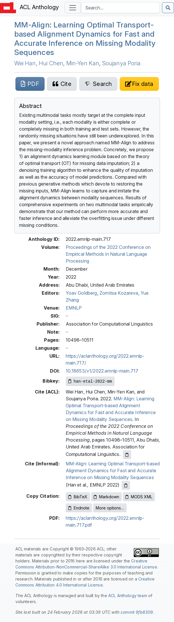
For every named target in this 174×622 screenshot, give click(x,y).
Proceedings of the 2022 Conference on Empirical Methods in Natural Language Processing (108, 254)
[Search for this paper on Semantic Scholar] (98, 84)
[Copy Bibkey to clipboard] (90, 381)
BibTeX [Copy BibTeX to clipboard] (77, 496)
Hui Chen (51, 63)
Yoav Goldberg (81, 293)
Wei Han (25, 63)
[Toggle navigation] (73, 7)
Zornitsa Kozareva (118, 293)
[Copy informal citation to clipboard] (126, 485)
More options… (110, 507)
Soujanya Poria (121, 63)
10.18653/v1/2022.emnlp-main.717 (102, 371)
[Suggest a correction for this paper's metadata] (139, 84)
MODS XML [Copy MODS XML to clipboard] (138, 496)
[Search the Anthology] (120, 7)
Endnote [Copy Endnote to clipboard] (78, 507)
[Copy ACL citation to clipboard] (127, 454)
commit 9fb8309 (137, 612)
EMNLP (74, 308)
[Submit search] (168, 7)
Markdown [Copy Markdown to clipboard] (106, 496)
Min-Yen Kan (82, 63)
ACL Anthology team (127, 595)
